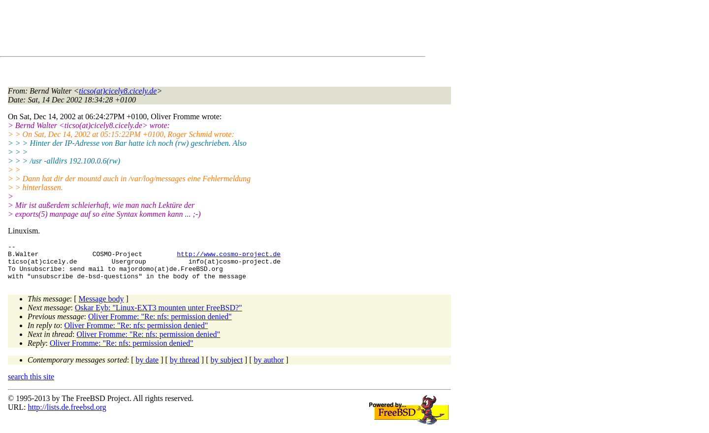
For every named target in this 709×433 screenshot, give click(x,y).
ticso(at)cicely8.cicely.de (118, 91)
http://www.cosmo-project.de (229, 256)
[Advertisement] (187, 30)
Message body (101, 306)
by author (269, 367)
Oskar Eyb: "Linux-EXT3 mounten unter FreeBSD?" (158, 315)
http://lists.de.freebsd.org (67, 414)
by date (147, 367)
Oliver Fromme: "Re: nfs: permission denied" (160, 324)
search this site (31, 384)
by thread (184, 367)
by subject (227, 367)
